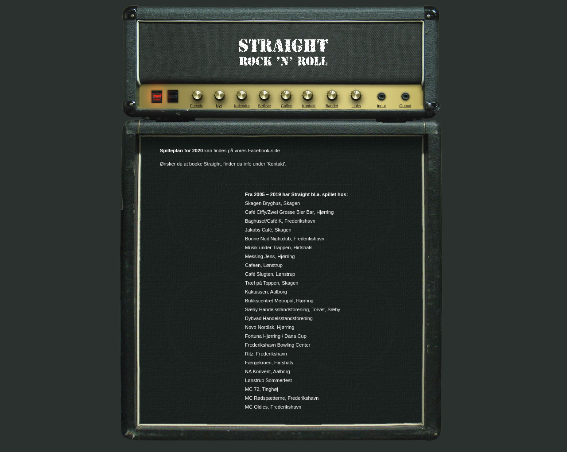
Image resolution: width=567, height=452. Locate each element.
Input (381, 106)
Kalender (242, 106)
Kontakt (309, 106)
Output (405, 106)
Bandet (332, 106)
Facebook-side (264, 150)
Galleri (286, 106)
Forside (196, 106)
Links (356, 106)
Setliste (264, 106)
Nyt (219, 106)
